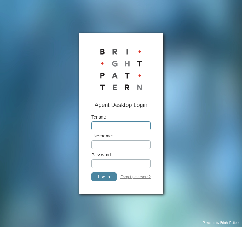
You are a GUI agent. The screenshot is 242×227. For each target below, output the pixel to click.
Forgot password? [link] (135, 177)
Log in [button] (104, 176)
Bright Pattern (229, 222)
